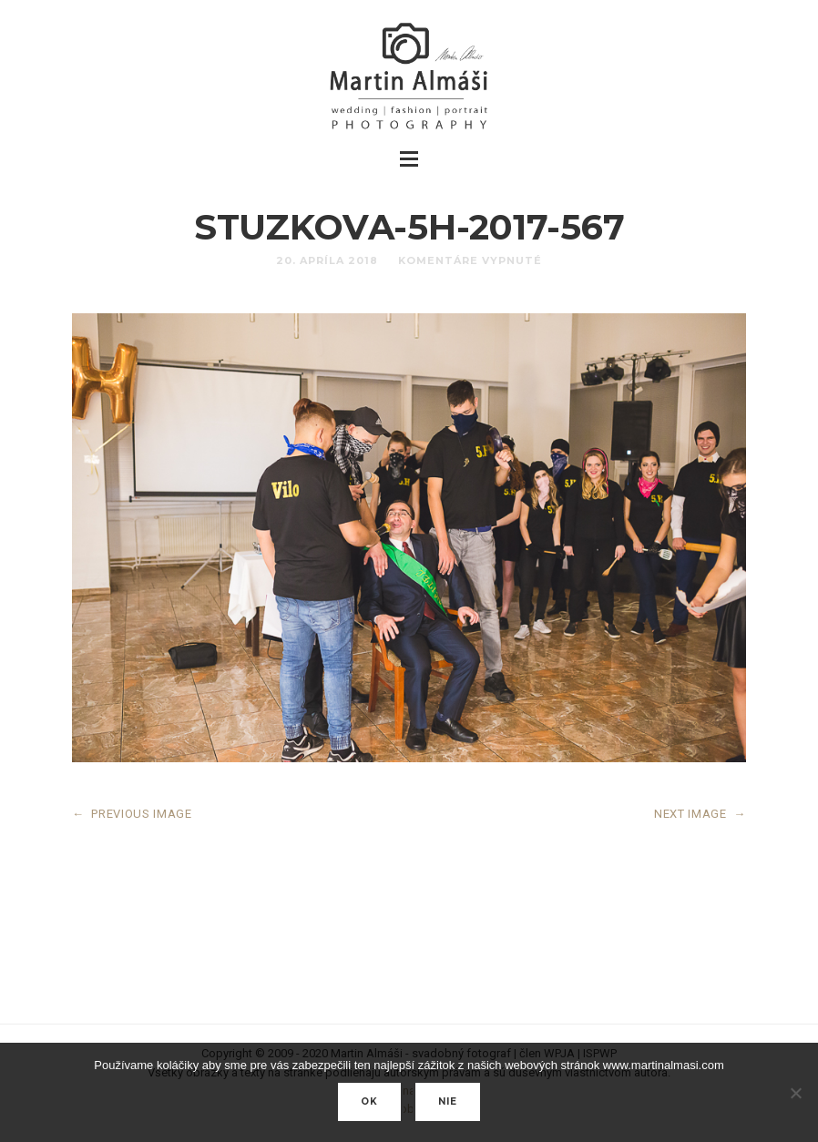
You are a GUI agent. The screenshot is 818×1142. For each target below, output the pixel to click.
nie (447, 1101)
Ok (369, 1101)
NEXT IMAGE (700, 814)
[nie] (795, 1093)
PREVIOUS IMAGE (132, 814)
